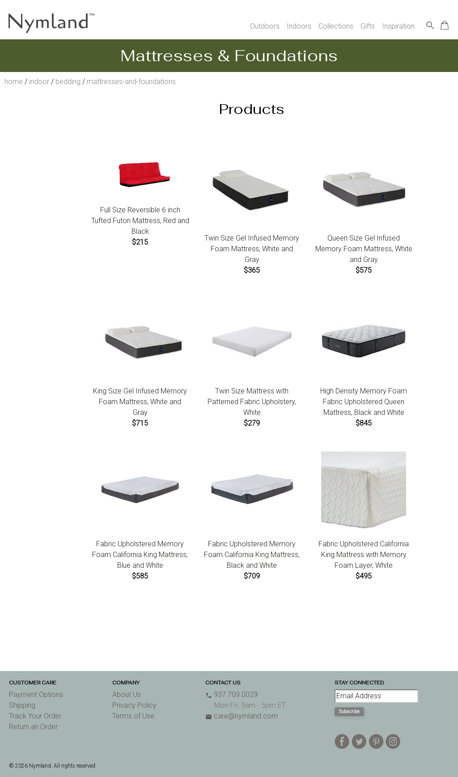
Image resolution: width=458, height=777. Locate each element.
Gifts (367, 26)
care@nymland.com (241, 716)
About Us (126, 694)
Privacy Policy (134, 705)
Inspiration (398, 26)
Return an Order (33, 726)
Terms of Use (133, 716)
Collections (335, 26)
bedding (68, 81)
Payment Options (36, 694)
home (13, 81)
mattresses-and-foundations (131, 81)
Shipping (22, 705)
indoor (39, 81)
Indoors (299, 26)
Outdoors (265, 26)
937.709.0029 (231, 694)
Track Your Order (35, 716)
